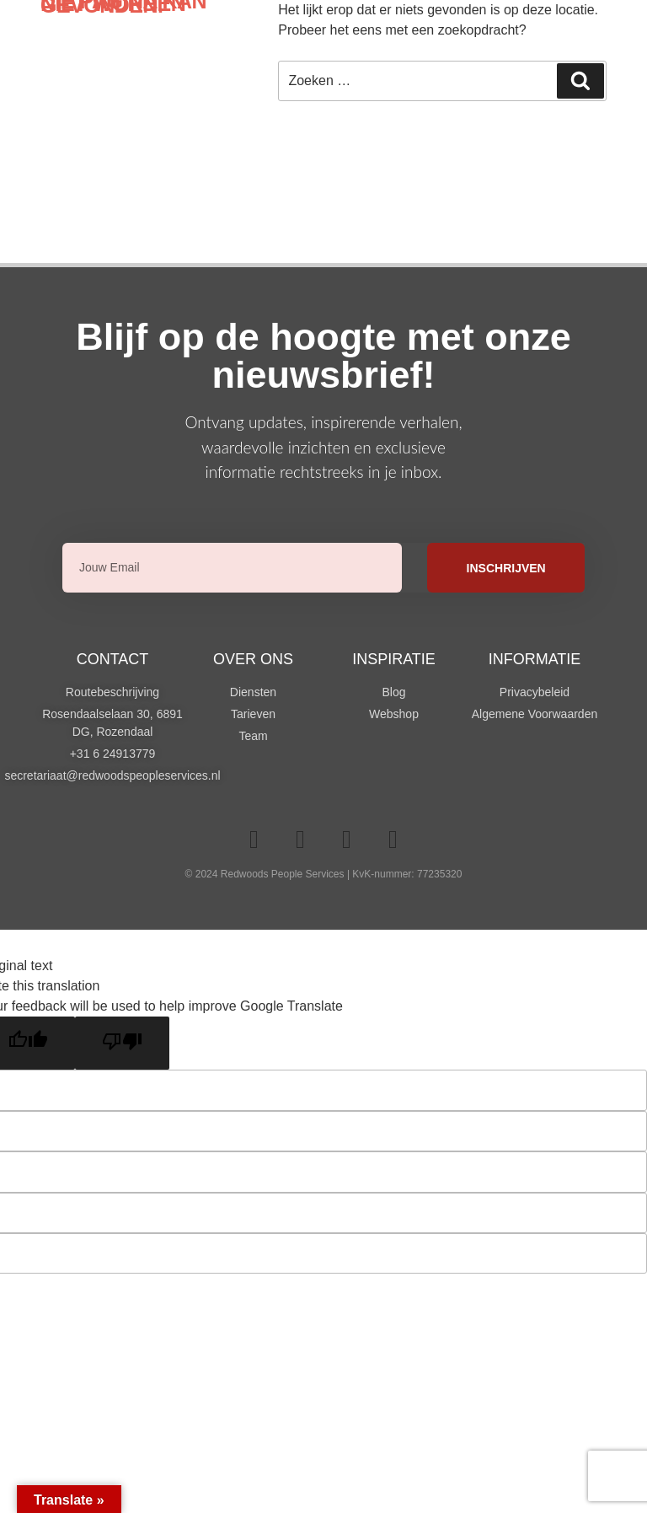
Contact (113, 659)
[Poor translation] (122, 1043)
